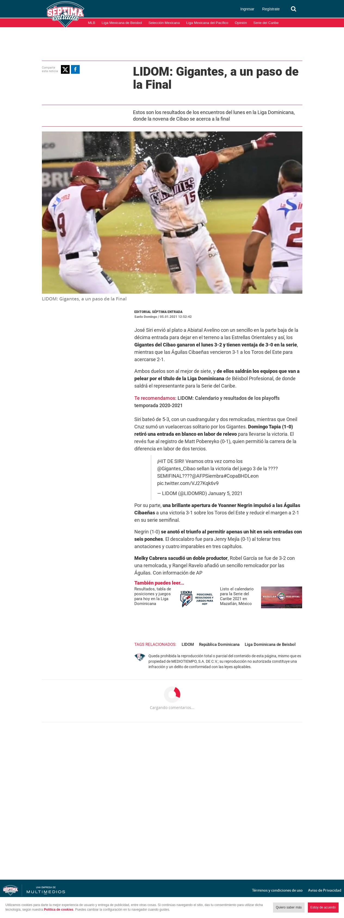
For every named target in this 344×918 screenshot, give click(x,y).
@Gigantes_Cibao (176, 468)
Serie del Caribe (266, 23)
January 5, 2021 (225, 493)
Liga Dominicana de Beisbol (270, 644)
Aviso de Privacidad (324, 890)
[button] (65, 69)
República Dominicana (219, 644)
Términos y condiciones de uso (277, 890)
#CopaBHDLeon (241, 476)
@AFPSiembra (208, 476)
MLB (91, 23)
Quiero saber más (289, 907)
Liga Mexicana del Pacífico (207, 23)
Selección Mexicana (164, 23)
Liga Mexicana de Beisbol (122, 23)
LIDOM (188, 644)
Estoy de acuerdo (323, 907)
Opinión (241, 23)
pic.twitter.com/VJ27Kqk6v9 (188, 483)
